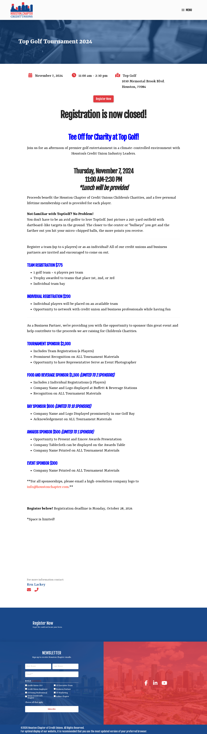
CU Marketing (62, 693)
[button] (187, 10)
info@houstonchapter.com (48, 487)
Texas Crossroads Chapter (35, 697)
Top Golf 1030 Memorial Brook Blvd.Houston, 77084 (143, 81)
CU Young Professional (37, 693)
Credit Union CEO (34, 686)
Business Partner (63, 689)
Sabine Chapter (62, 696)
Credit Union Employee (37, 689)
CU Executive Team (64, 686)
